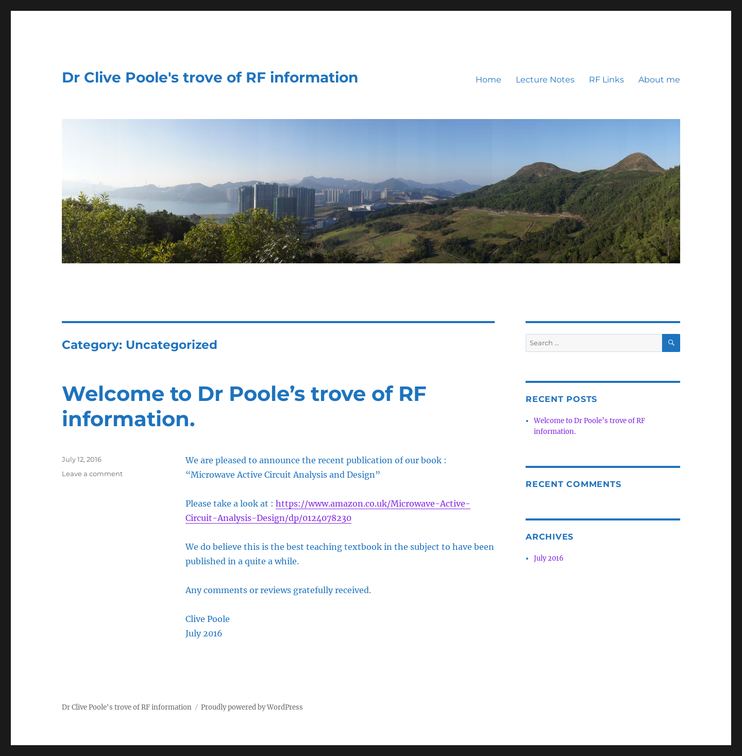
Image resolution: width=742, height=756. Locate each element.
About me (659, 80)
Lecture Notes (545, 80)
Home (488, 80)
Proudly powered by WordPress (252, 707)
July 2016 (549, 558)
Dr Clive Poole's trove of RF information (210, 77)
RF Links (606, 80)
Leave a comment (92, 473)
